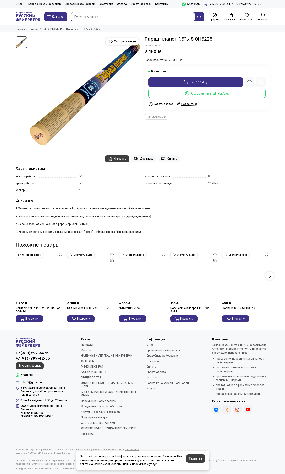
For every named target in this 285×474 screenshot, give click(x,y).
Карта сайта (132, 449)
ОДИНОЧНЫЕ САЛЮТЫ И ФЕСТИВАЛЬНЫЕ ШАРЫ (108, 384)
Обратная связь (141, 4)
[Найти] (199, 16)
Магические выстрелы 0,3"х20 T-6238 (192, 309)
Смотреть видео (122, 41)
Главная (20, 29)
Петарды (87, 344)
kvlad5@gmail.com (32, 382)
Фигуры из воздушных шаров (100, 412)
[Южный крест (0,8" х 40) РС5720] (91, 276)
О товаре (117, 159)
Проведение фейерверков (44, 4)
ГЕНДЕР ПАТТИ (91, 377)
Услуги (151, 388)
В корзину (196, 82)
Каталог (33, 29)
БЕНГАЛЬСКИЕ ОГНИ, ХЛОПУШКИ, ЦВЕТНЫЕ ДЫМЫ (109, 393)
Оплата (122, 4)
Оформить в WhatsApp (207, 93)
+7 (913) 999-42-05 (248, 4)
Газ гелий (87, 434)
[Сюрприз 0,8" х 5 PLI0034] (246, 276)
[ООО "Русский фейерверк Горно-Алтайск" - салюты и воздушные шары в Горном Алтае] (28, 16)
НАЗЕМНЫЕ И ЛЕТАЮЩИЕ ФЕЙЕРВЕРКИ (106, 355)
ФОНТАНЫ (87, 361)
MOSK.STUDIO (35, 453)
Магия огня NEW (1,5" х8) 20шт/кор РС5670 (38, 309)
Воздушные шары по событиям (101, 406)
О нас (19, 4)
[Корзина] (263, 17)
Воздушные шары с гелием (98, 401)
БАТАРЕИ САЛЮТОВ (94, 372)
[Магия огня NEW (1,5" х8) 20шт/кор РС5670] (39, 276)
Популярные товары (94, 417)
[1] (85, 92)
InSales (66, 453)
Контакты (161, 4)
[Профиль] (215, 17)
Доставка (106, 4)
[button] (269, 275)
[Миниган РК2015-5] (142, 276)
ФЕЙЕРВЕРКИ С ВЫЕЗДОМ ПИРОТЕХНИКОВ (108, 428)
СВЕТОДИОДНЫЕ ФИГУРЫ (98, 423)
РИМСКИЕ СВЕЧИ (52, 29)
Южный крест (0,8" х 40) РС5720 (88, 308)
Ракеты (86, 350)
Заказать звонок (30, 365)
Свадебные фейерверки (80, 4)
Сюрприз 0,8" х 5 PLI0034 (238, 308)
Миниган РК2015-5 (131, 308)
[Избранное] (247, 17)
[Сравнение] (231, 17)
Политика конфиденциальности (168, 383)
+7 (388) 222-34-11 (218, 4)
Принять (195, 458)
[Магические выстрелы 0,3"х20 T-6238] (194, 276)
